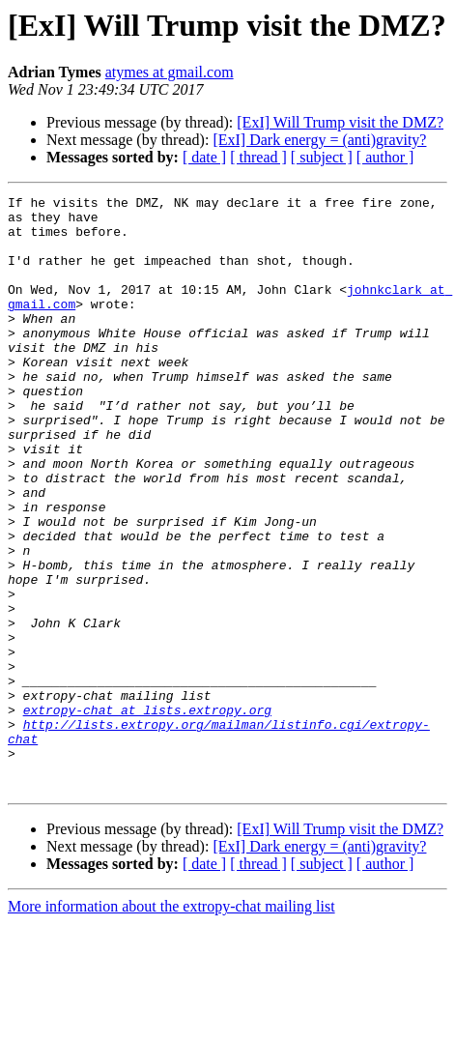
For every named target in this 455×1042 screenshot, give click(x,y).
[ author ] (385, 157)
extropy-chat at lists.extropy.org (147, 814)
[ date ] (204, 157)
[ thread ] (258, 157)
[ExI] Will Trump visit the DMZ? (340, 122)
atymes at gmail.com (169, 72)
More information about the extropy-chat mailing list (171, 1025)
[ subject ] (322, 157)
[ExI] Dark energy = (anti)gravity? (319, 139)
